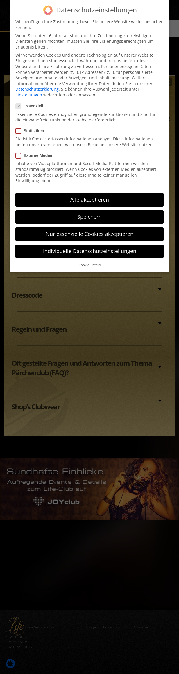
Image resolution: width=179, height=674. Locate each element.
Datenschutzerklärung (37, 84)
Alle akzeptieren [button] (89, 195)
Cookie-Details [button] (90, 260)
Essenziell (31, 102)
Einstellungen (28, 90)
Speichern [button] (89, 212)
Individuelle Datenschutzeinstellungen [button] (89, 246)
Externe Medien (36, 151)
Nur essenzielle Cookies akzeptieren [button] (89, 229)
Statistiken (31, 126)
